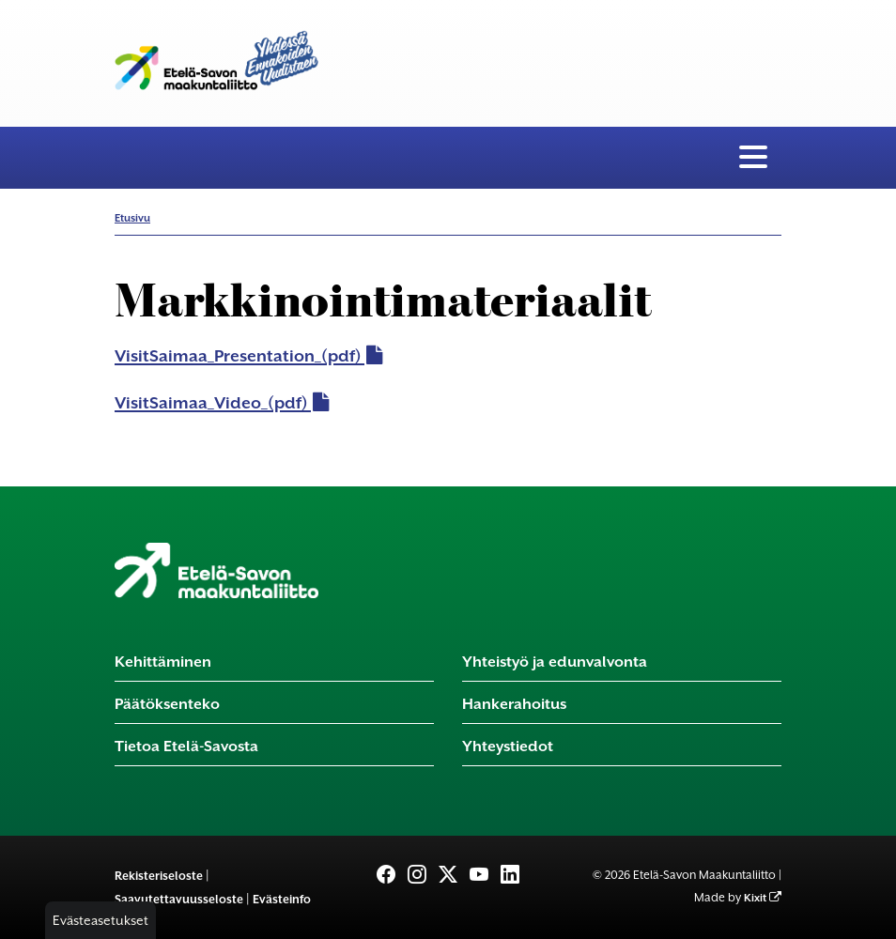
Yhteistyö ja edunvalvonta (554, 661)
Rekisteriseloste (159, 876)
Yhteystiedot (507, 746)
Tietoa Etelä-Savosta (186, 746)
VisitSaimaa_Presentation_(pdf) (238, 355)
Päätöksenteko (167, 704)
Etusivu (132, 218)
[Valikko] (753, 157)
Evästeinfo (282, 899)
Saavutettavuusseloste (179, 899)
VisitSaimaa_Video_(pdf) (211, 402)
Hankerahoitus (514, 704)
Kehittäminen (163, 661)
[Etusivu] (216, 570)
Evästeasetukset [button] (100, 920)
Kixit (755, 898)
